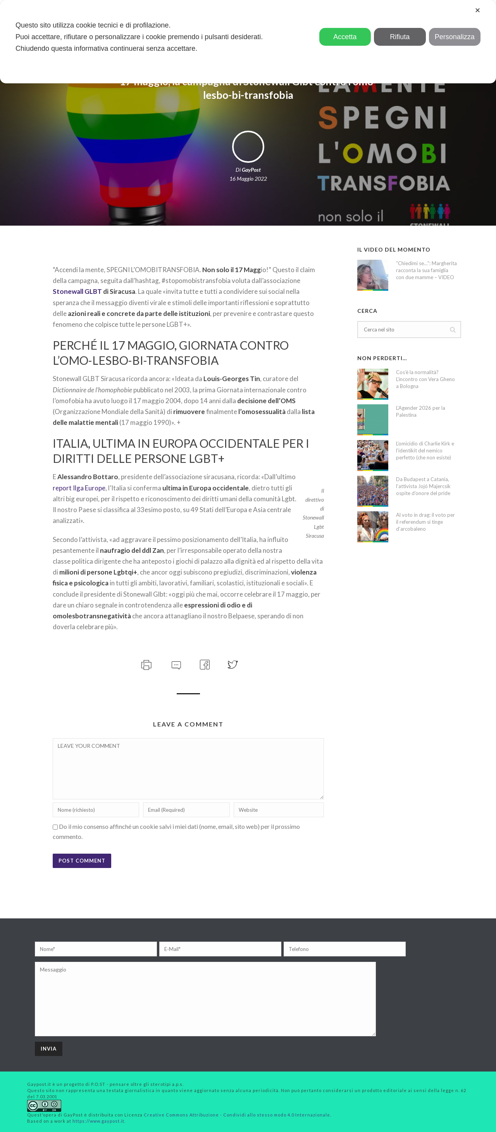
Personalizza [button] (455, 37)
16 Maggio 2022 (248, 178)
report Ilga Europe (79, 488)
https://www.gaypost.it (98, 1120)
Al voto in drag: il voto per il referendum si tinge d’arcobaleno (425, 522)
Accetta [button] (344, 37)
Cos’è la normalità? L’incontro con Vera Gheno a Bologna (425, 379)
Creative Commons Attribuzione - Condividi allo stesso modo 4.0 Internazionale (237, 1114)
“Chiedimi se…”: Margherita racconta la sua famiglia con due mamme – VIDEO (426, 270)
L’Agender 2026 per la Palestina (420, 411)
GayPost (251, 169)
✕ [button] (477, 10)
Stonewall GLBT (77, 291)
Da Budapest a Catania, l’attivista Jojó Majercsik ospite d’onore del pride (423, 486)
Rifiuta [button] (400, 37)
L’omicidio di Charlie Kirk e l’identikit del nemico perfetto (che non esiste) (425, 450)
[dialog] (248, 41)
